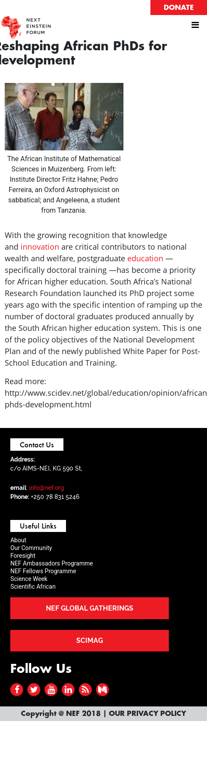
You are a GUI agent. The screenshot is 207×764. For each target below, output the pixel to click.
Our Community (31, 547)
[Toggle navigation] (195, 27)
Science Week (29, 578)
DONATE (179, 7)
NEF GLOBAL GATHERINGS (89, 608)
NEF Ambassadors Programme (51, 563)
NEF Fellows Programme (43, 571)
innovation (40, 246)
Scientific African (33, 586)
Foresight (22, 555)
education (145, 258)
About (18, 540)
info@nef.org (46, 487)
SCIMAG (89, 640)
